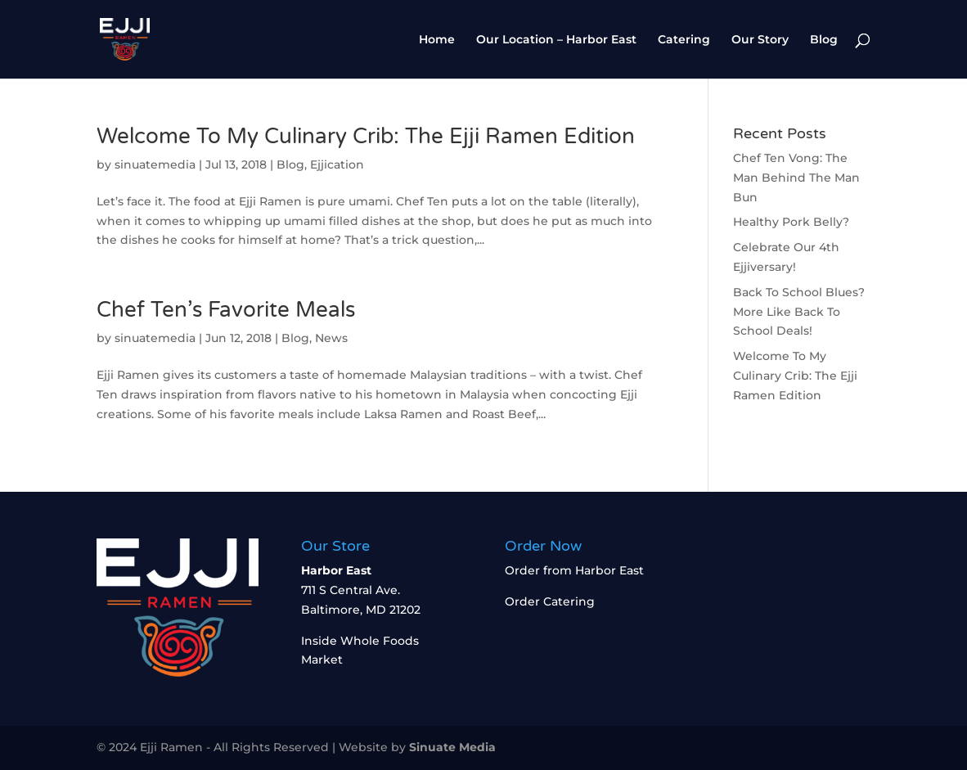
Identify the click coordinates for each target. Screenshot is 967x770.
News (331, 338)
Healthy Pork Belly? (791, 221)
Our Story (760, 40)
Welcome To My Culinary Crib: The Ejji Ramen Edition (366, 136)
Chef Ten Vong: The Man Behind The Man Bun (796, 178)
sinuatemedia (155, 164)
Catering (684, 40)
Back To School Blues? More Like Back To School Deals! (799, 312)
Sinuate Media (452, 747)
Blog (824, 40)
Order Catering (550, 601)
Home (437, 40)
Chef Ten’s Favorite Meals (226, 309)
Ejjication (337, 164)
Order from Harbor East (574, 570)
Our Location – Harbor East (556, 40)
